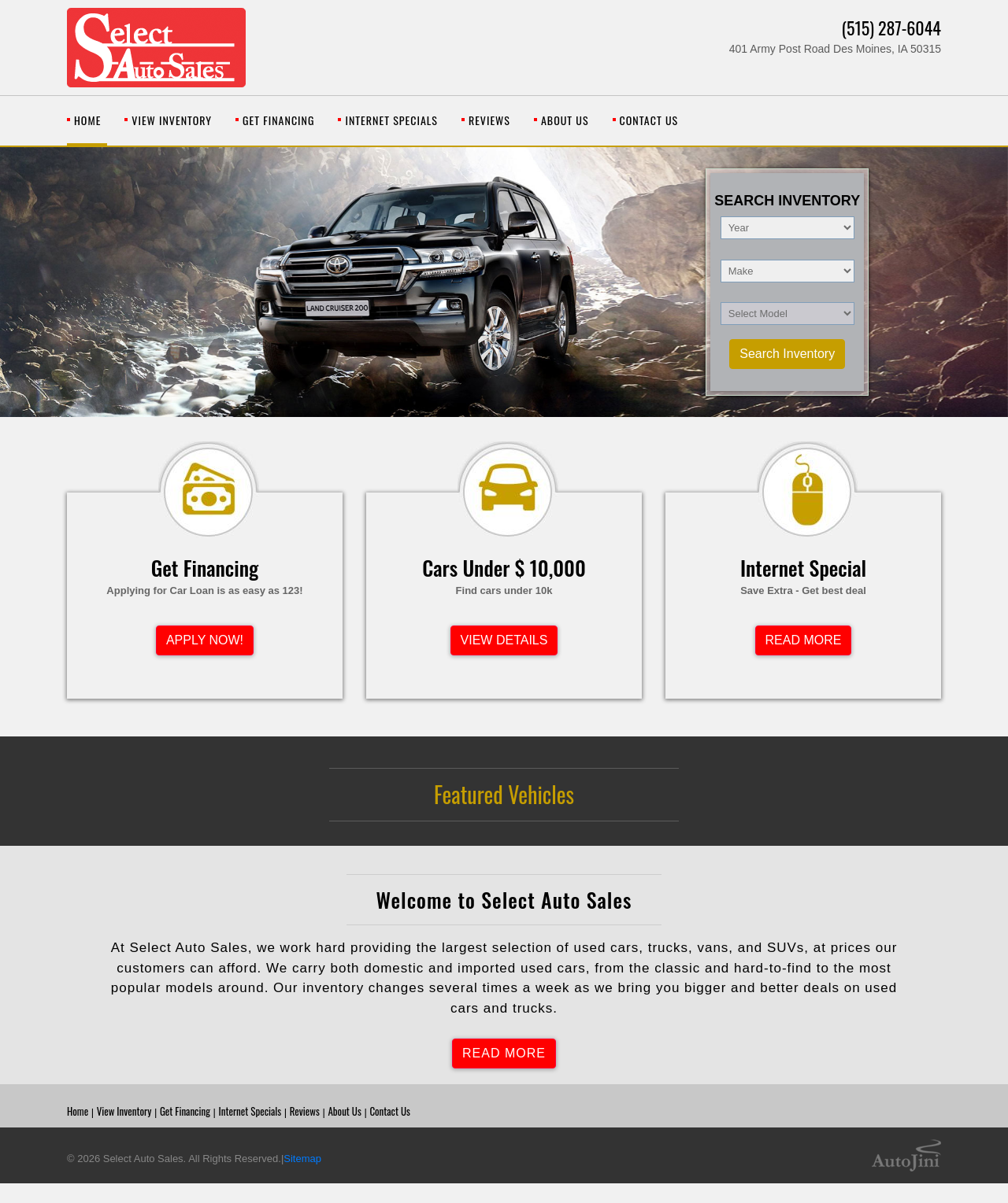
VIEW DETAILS (504, 640)
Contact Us (389, 1111)
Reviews (305, 1111)
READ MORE (803, 640)
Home (77, 1111)
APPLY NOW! (204, 640)
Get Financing (185, 1111)
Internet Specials (249, 1111)
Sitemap (302, 1158)
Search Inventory (787, 353)
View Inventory (124, 1111)
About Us (344, 1111)
